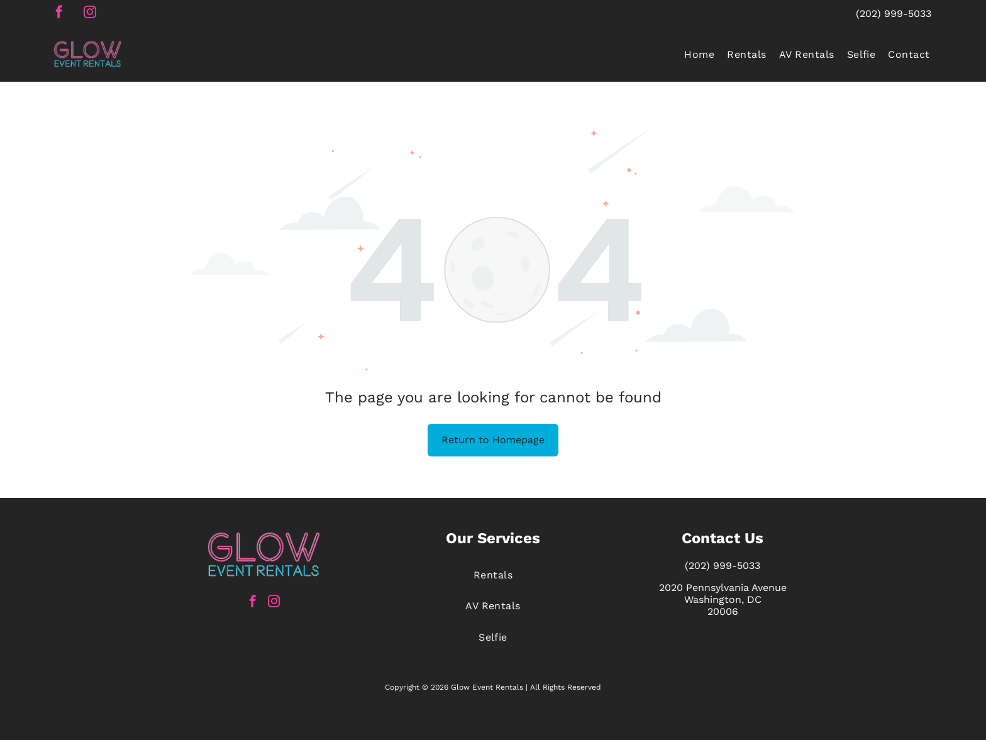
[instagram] (89, 14)
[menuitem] (699, 54)
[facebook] (59, 14)
